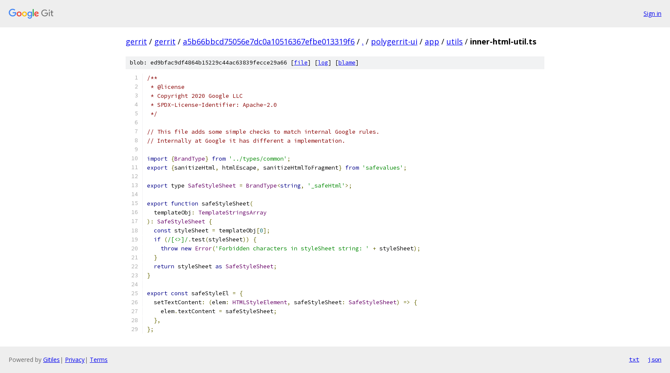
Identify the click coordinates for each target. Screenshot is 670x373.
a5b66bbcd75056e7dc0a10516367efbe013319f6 (269, 41)
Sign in (652, 13)
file (301, 62)
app (432, 41)
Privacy (75, 359)
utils (455, 41)
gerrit (136, 41)
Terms (99, 359)
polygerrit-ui (394, 41)
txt (634, 359)
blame (347, 62)
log (323, 62)
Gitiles (51, 359)
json (654, 359)
